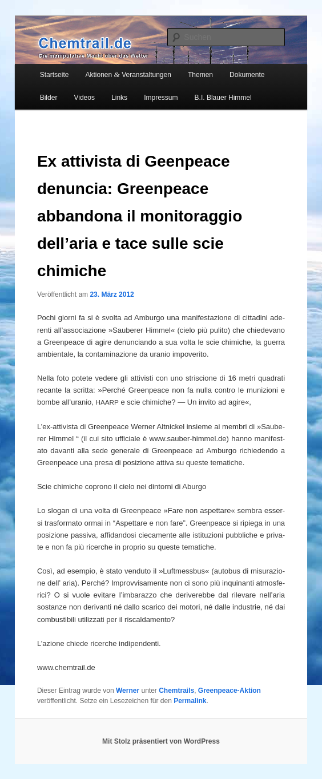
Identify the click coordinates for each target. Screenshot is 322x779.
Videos (84, 98)
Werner (127, 691)
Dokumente (247, 75)
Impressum (161, 98)
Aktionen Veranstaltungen (128, 74)
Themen (200, 75)
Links (119, 98)
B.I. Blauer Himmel (223, 98)
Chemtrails (176, 691)
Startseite (54, 75)
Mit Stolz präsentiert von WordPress (161, 741)
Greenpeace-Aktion (229, 691)
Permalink (190, 701)
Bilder (49, 98)
